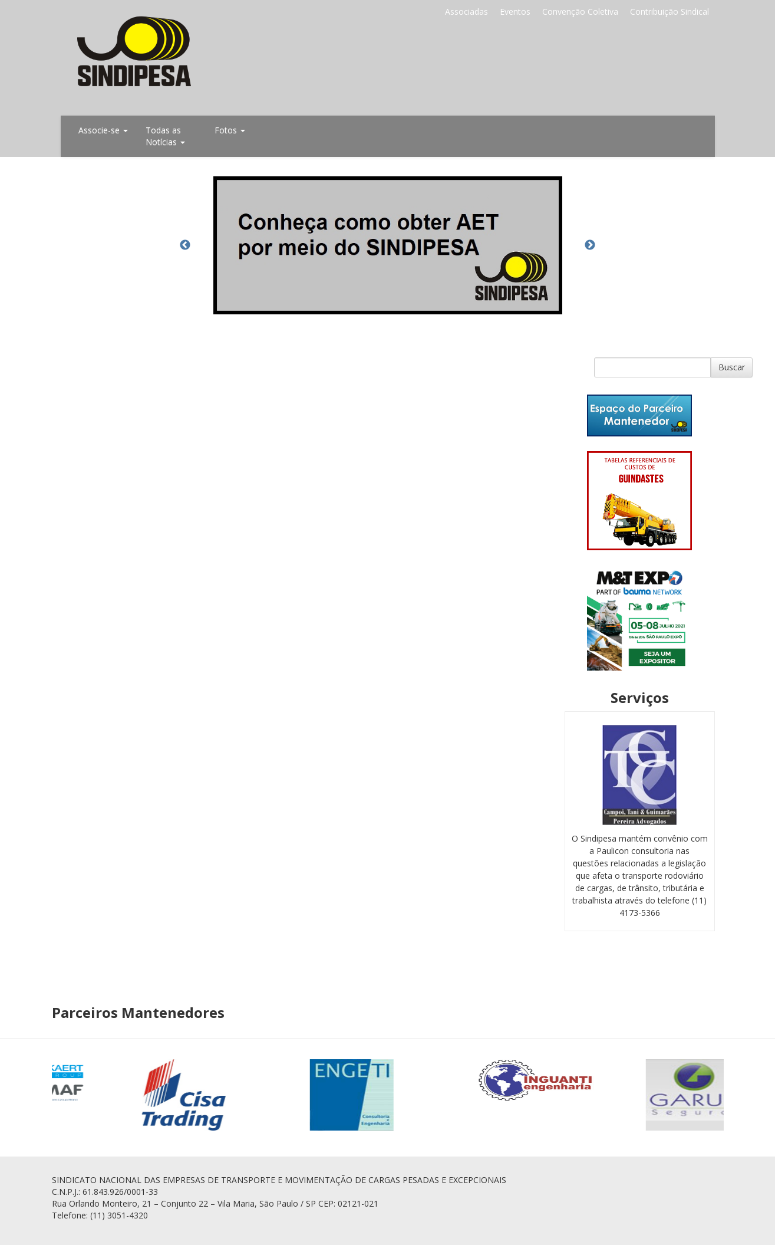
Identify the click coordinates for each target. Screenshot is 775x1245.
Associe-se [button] (103, 130)
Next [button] (590, 245)
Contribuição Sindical (669, 11)
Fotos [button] (230, 130)
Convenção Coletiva (580, 11)
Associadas (466, 11)
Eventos (515, 11)
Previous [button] (185, 245)
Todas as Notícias (165, 135)
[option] (388, 245)
